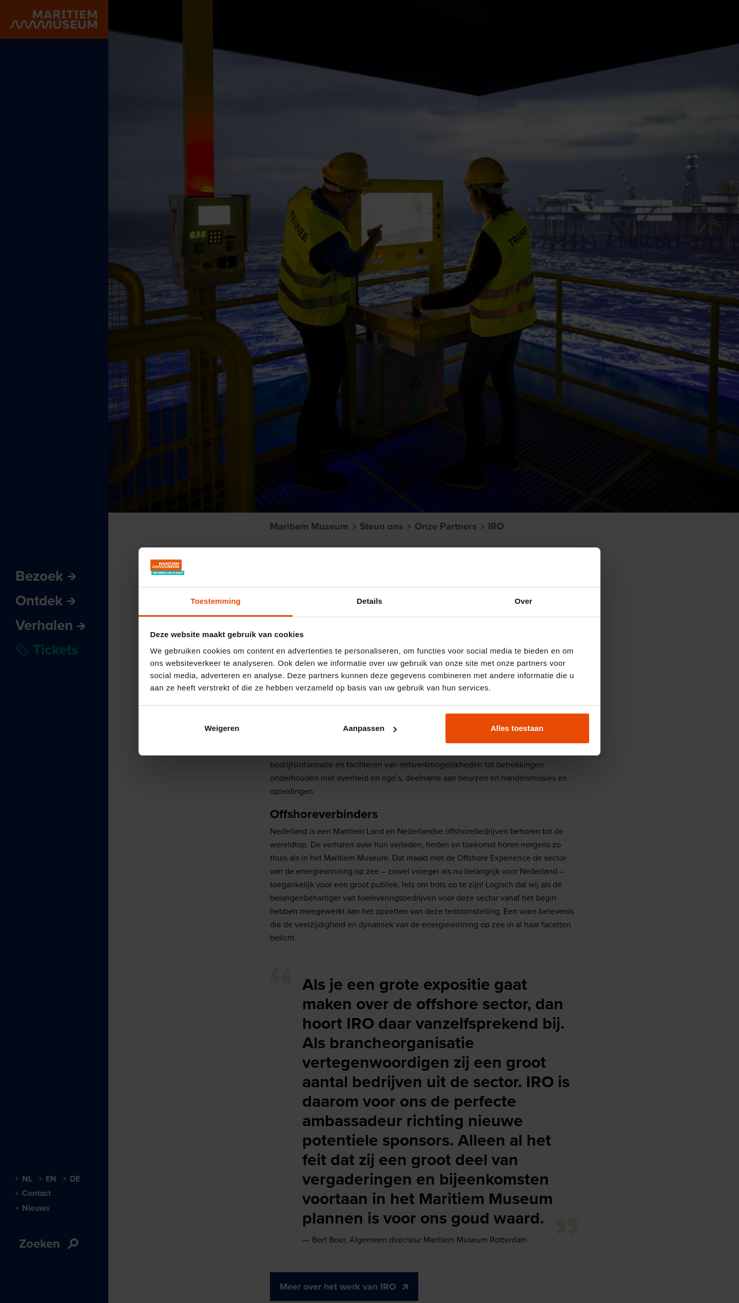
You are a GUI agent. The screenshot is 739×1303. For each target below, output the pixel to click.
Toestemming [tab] (215, 601)
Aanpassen (370, 728)
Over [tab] (524, 601)
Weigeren (221, 728)
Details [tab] (369, 601)
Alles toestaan (517, 728)
